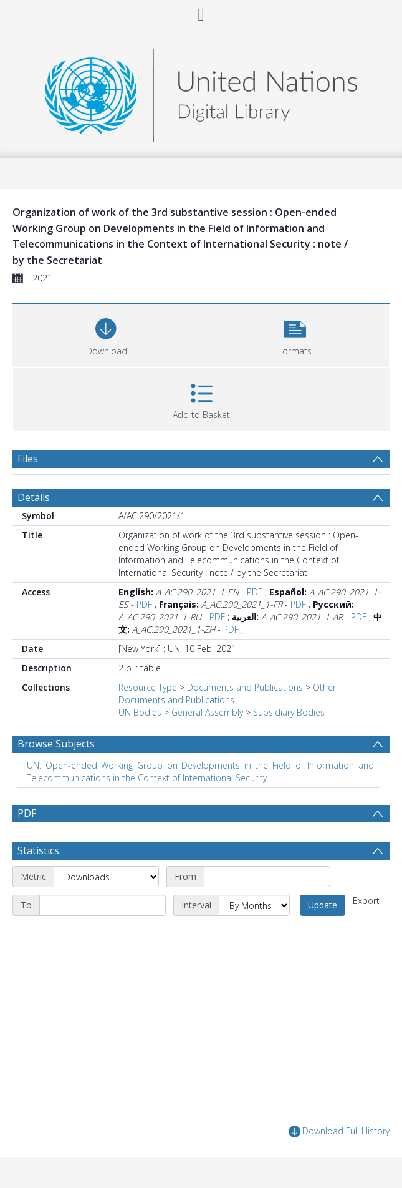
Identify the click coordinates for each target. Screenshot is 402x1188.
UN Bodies (139, 712)
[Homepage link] (200, 92)
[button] (295, 334)
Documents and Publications (245, 687)
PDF (254, 592)
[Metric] (106, 876)
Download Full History (339, 1131)
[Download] (106, 334)
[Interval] (254, 905)
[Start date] (267, 876)
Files (27, 458)
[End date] (102, 905)
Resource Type (147, 687)
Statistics (38, 850)
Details (33, 497)
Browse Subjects (56, 744)
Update (322, 905)
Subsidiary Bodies (289, 712)
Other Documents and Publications (227, 693)
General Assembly (207, 712)
